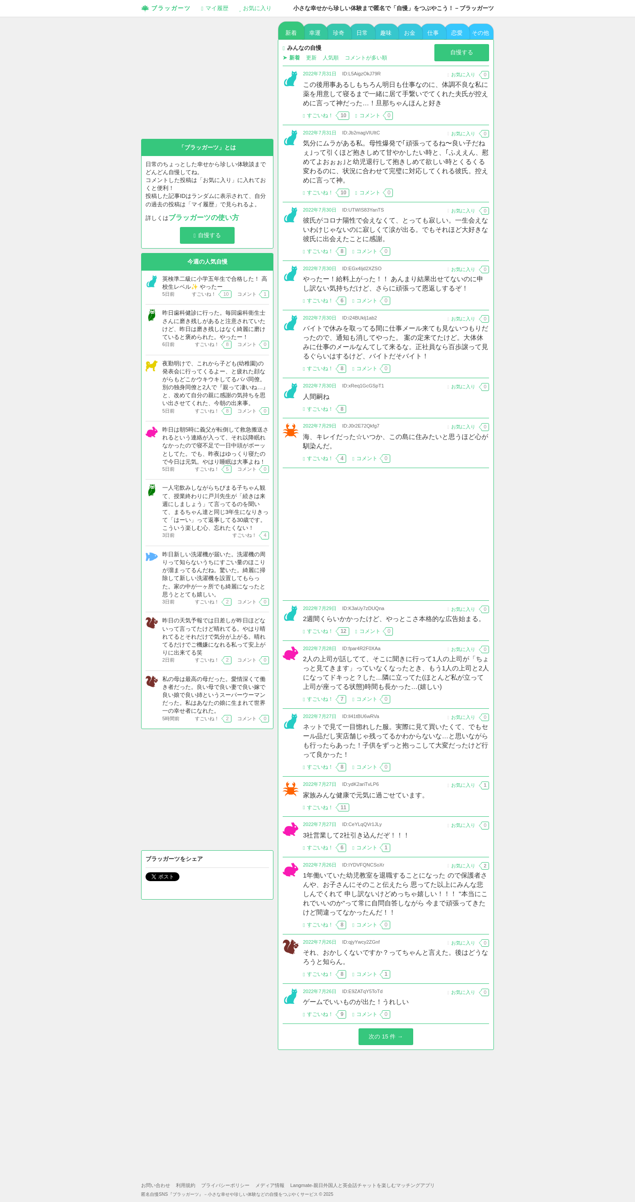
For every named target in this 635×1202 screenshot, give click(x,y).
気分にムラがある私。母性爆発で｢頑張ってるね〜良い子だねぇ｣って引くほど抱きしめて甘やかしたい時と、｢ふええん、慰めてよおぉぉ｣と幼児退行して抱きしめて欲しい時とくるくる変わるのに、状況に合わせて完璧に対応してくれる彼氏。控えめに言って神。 (396, 161)
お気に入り (255, 8)
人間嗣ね (316, 396)
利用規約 (185, 1185)
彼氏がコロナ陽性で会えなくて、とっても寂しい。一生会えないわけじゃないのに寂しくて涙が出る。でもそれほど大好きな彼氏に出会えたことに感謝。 (395, 229)
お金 (409, 33)
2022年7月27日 (319, 716)
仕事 (433, 33)
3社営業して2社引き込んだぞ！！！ (356, 835)
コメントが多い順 (366, 58)
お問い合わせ (155, 1185)
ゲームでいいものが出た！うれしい (356, 1001)
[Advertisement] (386, 534)
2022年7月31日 (319, 73)
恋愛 (457, 33)
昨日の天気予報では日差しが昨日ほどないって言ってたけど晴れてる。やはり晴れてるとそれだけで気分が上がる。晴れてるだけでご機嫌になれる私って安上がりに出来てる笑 (213, 636)
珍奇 (338, 33)
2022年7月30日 (319, 209)
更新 (311, 58)
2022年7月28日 (319, 648)
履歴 (214, 8)
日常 (362, 33)
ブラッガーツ (166, 9)
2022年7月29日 (319, 425)
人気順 (331, 58)
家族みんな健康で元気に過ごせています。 (366, 795)
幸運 (315, 33)
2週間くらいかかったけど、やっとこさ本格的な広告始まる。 (394, 618)
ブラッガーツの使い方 (203, 217)
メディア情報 (269, 1185)
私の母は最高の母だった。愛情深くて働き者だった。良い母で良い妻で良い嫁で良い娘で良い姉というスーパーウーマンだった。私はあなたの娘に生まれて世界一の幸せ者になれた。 (213, 695)
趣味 (386, 33)
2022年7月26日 (319, 864)
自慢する (461, 52)
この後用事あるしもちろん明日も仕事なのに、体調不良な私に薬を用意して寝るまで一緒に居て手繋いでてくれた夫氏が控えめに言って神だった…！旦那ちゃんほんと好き (395, 94)
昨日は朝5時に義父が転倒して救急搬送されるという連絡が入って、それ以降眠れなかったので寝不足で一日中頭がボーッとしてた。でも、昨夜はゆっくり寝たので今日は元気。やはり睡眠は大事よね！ (215, 445)
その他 (480, 33)
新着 (291, 33)
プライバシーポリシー (225, 1185)
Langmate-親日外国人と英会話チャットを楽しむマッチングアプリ (362, 1185)
